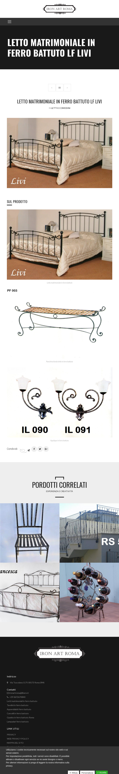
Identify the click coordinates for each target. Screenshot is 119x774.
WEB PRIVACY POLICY (18, 738)
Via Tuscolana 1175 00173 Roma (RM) (27, 682)
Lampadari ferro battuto (18, 721)
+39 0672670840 (17, 697)
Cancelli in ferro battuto (18, 713)
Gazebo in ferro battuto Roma (20, 717)
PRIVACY (11, 734)
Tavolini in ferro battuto (17, 705)
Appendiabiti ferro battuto (19, 709)
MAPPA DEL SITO (15, 743)
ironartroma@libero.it (19, 693)
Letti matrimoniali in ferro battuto (22, 701)
